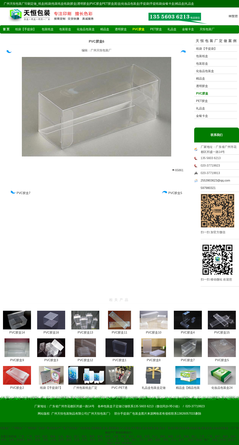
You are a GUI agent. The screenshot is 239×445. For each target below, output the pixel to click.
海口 (194, 436)
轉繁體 (233, 16)
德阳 (157, 439)
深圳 (37, 436)
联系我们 (217, 135)
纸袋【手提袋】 (25, 29)
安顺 (126, 439)
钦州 (29, 439)
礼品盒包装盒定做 (154, 386)
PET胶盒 (156, 29)
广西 (209, 436)
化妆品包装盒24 (222, 386)
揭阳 (170, 436)
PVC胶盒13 (85, 331)
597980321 (208, 188)
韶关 (45, 436)
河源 (123, 436)
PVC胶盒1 (119, 359)
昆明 (61, 439)
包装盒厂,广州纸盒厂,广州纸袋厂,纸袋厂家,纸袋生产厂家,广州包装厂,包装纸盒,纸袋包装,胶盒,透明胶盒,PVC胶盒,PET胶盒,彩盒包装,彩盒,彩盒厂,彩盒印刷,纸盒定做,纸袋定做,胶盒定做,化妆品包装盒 (114, 428)
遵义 (118, 439)
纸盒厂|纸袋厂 (196, 439)
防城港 (20, 439)
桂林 (233, 436)
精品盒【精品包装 (187, 386)
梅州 (107, 436)
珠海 (52, 436)
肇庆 (92, 436)
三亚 (201, 436)
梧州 (3, 439)
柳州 (225, 436)
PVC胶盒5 (172, 193)
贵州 (92, 439)
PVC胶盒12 (85, 359)
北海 (11, 439)
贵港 (37, 439)
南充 (181, 439)
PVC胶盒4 (188, 331)
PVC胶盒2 (17, 386)
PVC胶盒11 (119, 331)
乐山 (173, 439)
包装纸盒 (48, 29)
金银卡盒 (188, 29)
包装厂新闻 (113, 443)
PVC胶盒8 (154, 359)
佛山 (68, 436)
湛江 (76, 436)
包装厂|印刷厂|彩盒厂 (224, 439)
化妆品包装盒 (86, 29)
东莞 (147, 436)
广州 (29, 436)
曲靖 (69, 439)
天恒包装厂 (207, 29)
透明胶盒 (121, 29)
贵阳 (100, 439)
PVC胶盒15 (222, 331)
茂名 (84, 436)
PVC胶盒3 (51, 359)
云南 (53, 439)
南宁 (217, 436)
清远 (139, 436)
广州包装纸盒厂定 (87, 386)
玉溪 (76, 439)
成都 (150, 439)
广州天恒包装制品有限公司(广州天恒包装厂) (80, 413)
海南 (186, 436)
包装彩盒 (65, 29)
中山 (154, 436)
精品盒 (104, 29)
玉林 (45, 439)
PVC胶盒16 (51, 331)
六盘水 (109, 439)
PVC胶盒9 (17, 359)
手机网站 (127, 443)
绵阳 (165, 439)
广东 (21, 436)
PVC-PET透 (119, 386)
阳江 (131, 436)
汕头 (60, 436)
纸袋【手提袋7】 (51, 386)
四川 (142, 439)
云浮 (178, 436)
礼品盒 (171, 29)
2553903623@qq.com (215, 180)
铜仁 (134, 439)
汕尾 (115, 436)
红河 (84, 439)
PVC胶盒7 (20, 193)
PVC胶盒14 (17, 331)
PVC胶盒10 (154, 331)
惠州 (100, 436)
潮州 (162, 436)
